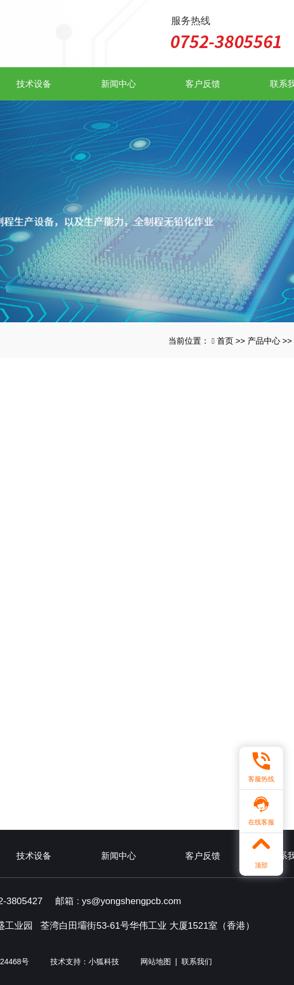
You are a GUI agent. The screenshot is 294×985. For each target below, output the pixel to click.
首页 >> (232, 340)
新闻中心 (118, 84)
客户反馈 (202, 84)
